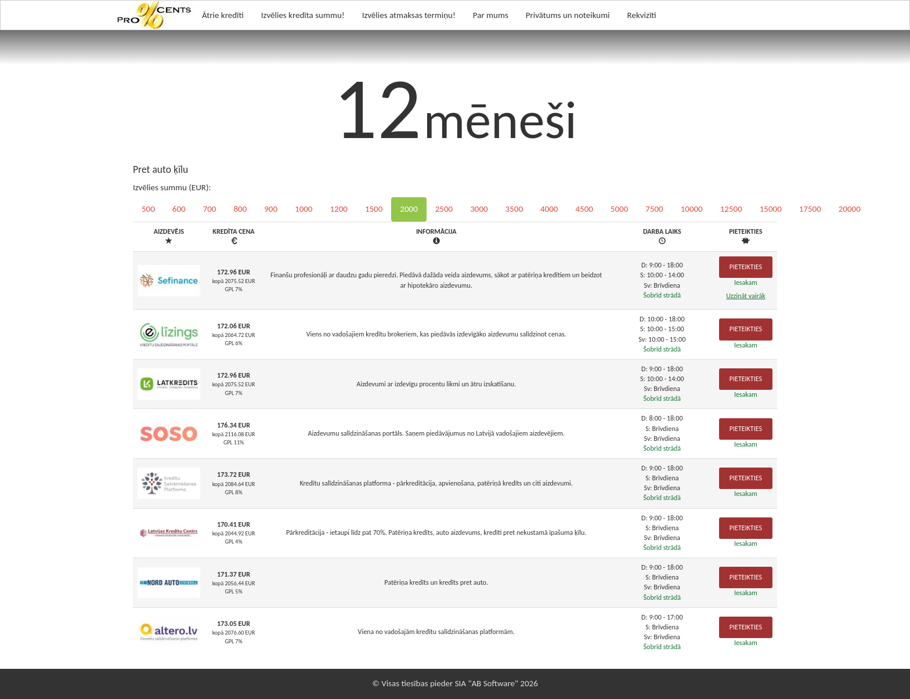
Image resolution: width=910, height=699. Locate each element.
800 (240, 209)
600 (179, 209)
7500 (654, 209)
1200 (338, 209)
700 (209, 209)
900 (270, 209)
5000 (619, 209)
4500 (584, 209)
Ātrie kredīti (223, 15)
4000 (549, 209)
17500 (810, 209)
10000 (692, 209)
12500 (731, 209)
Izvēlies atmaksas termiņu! (409, 15)
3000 (479, 209)
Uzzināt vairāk (745, 296)
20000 (850, 209)
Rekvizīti (641, 15)
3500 (514, 209)
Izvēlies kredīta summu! (303, 15)
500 (148, 209)
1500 (373, 209)
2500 (444, 209)
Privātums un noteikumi (568, 15)
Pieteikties (746, 267)
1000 (303, 209)
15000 (771, 209)
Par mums (490, 15)
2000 (408, 209)
